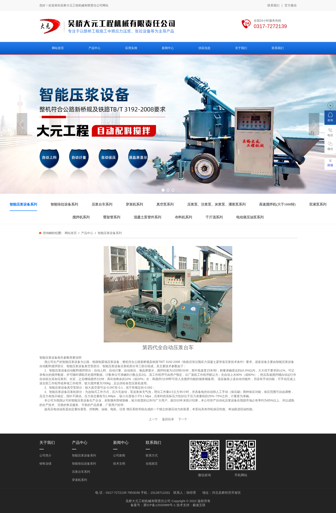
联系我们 (273, 5)
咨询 (330, 117)
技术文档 (119, 463)
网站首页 (71, 233)
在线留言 (152, 463)
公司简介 (45, 455)
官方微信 (291, 5)
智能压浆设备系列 (109, 233)
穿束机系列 (79, 480)
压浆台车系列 (81, 471)
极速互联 (199, 505)
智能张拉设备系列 (84, 463)
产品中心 (87, 233)
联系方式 (152, 455)
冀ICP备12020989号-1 (159, 505)
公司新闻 (119, 455)
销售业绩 (45, 463)
